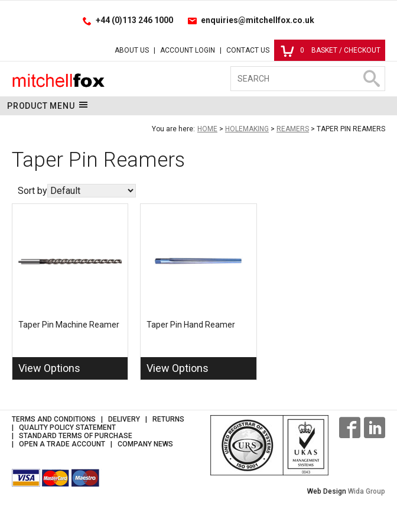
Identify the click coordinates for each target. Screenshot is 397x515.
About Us (132, 50)
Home (207, 129)
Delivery (124, 419)
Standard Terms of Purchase (75, 436)
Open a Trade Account (62, 444)
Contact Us (247, 50)
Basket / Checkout (330, 50)
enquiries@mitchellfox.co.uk (257, 20)
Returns (168, 419)
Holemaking (247, 129)
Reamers (292, 129)
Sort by (32, 190)
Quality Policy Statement (67, 427)
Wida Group (366, 491)
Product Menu (47, 105)
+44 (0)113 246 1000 (134, 20)
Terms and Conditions (54, 419)
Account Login (187, 50)
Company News (145, 444)
